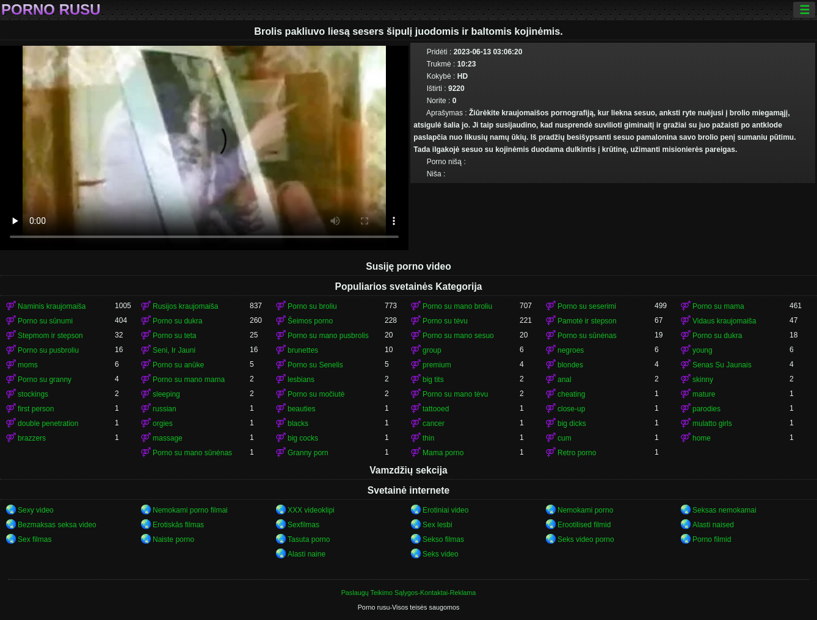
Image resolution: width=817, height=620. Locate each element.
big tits (433, 379)
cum (564, 438)
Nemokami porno (585, 510)
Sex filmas (34, 539)
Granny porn (308, 453)
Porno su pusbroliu (48, 350)
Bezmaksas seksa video (57, 525)
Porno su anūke (178, 365)
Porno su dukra (177, 321)
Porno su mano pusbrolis (328, 335)
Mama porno (443, 453)
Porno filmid (711, 539)
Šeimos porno (310, 321)
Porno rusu (51, 10)
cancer (434, 423)
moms (28, 365)
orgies (163, 423)
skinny (702, 379)
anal (564, 379)
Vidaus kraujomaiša (724, 321)
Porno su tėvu (445, 321)
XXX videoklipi (311, 510)
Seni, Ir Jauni (174, 350)
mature (703, 394)
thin (428, 438)
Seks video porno (585, 539)
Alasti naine (306, 554)
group (432, 350)
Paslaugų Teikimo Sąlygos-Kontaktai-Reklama (408, 592)
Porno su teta (174, 335)
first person (36, 409)
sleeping (166, 394)
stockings (33, 394)
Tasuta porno (309, 539)
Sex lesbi (437, 525)
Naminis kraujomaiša (51, 306)
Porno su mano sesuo (458, 335)
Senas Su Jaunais (722, 365)
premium (437, 365)
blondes (570, 365)
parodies (706, 409)
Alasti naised (713, 525)
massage (168, 438)
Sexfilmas (303, 525)
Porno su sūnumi (45, 321)
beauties (301, 409)
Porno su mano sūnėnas (192, 453)
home (701, 438)
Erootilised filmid (584, 525)
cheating (571, 394)
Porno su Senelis (315, 365)
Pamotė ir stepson (587, 321)
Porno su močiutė (316, 394)
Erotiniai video (445, 510)
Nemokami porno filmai (190, 510)
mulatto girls (712, 423)
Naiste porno (173, 539)
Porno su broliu (312, 306)
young (702, 350)
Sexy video (36, 510)
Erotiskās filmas (178, 525)
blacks (298, 423)
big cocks (303, 438)
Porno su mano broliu (457, 306)
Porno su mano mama (189, 379)
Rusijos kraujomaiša (185, 306)
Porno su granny (44, 379)
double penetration (48, 423)
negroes (570, 350)
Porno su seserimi (586, 306)
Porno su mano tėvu (455, 394)
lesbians (301, 379)
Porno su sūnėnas (587, 335)
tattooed (436, 409)
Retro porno (576, 453)
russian (164, 409)
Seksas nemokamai (724, 510)
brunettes (303, 350)
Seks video (441, 554)
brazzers (32, 438)
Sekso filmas (443, 539)
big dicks (571, 423)
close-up (571, 409)
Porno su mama (718, 306)
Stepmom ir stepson (50, 335)
